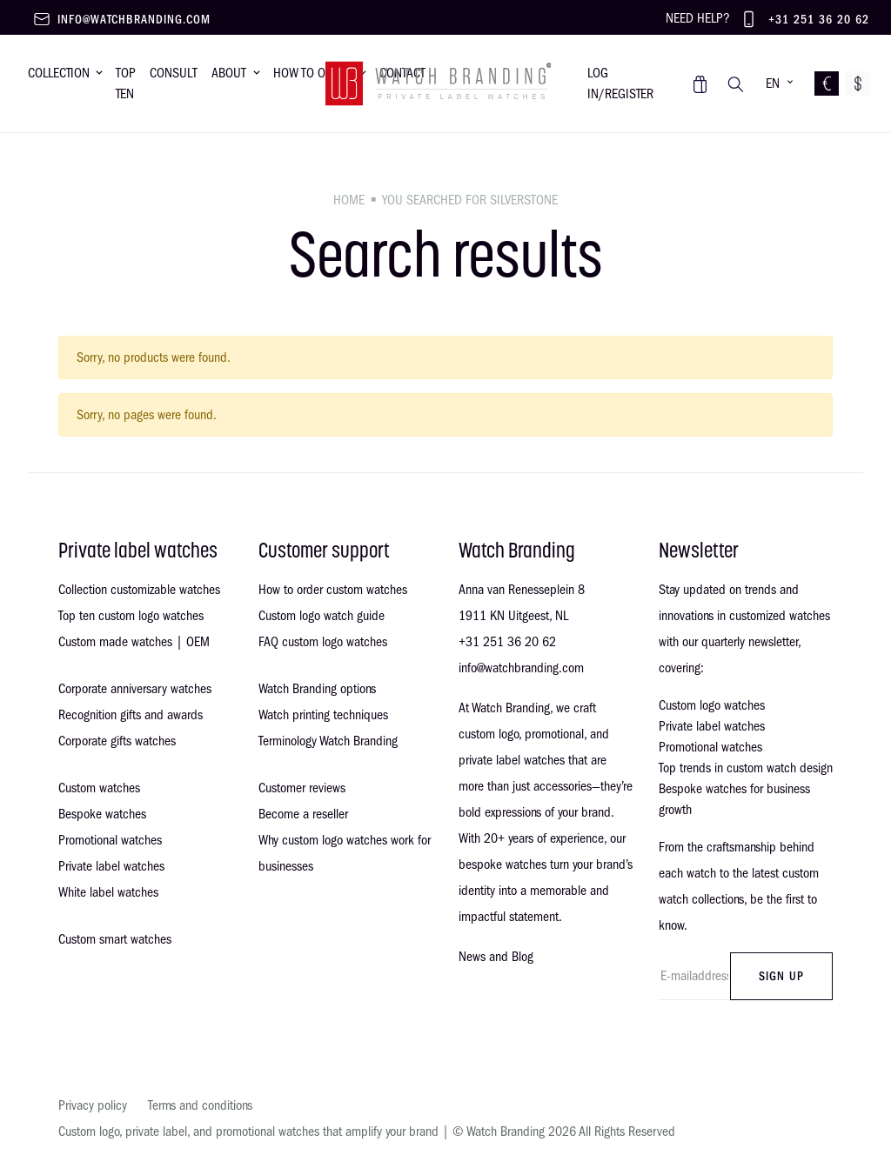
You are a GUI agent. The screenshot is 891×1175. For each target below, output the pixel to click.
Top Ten (126, 83)
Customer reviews (301, 788)
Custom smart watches (114, 939)
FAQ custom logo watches (322, 642)
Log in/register (620, 83)
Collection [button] (59, 73)
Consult (174, 73)
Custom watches (99, 788)
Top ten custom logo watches (131, 616)
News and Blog (496, 957)
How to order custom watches (332, 590)
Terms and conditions (200, 1105)
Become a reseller (303, 814)
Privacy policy (92, 1105)
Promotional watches (110, 840)
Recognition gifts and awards (130, 715)
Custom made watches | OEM (134, 642)
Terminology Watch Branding (328, 741)
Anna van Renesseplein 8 (522, 590)
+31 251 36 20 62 (818, 19)
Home (349, 200)
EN (773, 83)
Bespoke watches (102, 814)
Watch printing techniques (323, 715)
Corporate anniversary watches (134, 689)
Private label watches (111, 866)
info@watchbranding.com (134, 19)
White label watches (108, 892)
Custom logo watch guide (321, 616)
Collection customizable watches (139, 590)
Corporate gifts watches (117, 741)
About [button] (228, 73)
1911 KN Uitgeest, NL (513, 616)
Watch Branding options (317, 689)
